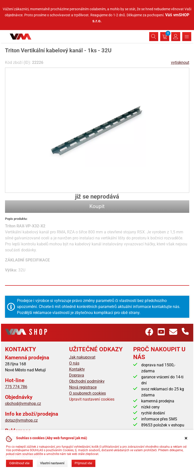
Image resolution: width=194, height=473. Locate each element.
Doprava (76, 375)
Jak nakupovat (82, 357)
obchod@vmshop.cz (23, 403)
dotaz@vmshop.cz (21, 420)
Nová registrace (83, 387)
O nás (74, 363)
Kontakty (77, 369)
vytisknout (180, 62)
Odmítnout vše (19, 463)
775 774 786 (16, 386)
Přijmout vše (83, 463)
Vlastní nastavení (52, 463)
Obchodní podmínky (87, 381)
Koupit (97, 206)
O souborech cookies (87, 393)
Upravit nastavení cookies (91, 399)
